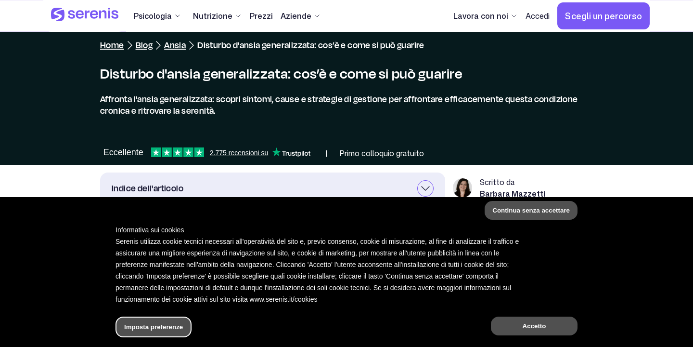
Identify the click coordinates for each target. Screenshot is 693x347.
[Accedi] (538, 16)
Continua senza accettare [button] (531, 210)
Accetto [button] (534, 326)
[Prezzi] (261, 16)
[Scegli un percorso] (603, 15)
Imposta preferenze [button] (153, 327)
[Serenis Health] (84, 16)
